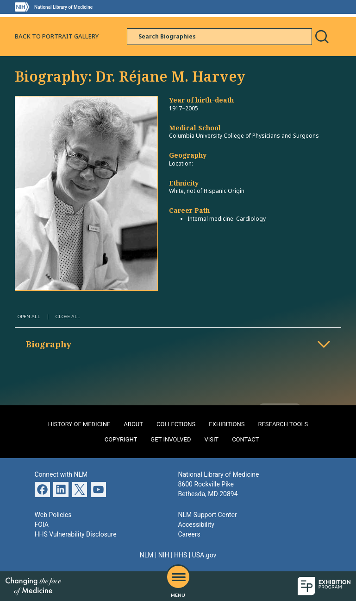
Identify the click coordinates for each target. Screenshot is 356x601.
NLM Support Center (207, 514)
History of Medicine (79, 424)
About (133, 424)
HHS (180, 555)
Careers (189, 534)
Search (321, 36)
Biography (48, 344)
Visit (211, 439)
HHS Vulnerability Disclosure (76, 534)
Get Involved (170, 439)
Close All (68, 316)
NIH (163, 555)
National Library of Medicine (63, 7)
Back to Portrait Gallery (57, 36)
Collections (175, 424)
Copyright (121, 439)
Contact (245, 439)
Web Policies (53, 514)
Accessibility (196, 524)
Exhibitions (226, 424)
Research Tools (283, 424)
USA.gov (204, 555)
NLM (147, 555)
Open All (29, 316)
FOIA (42, 524)
